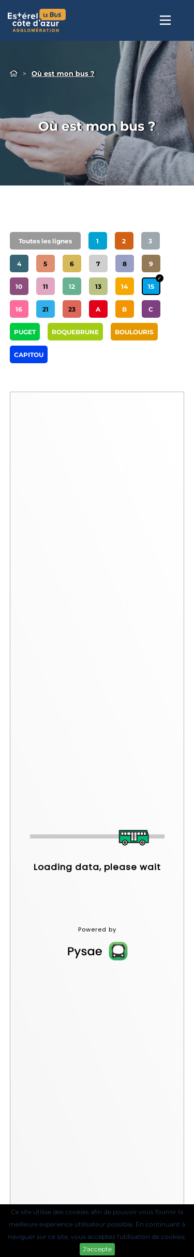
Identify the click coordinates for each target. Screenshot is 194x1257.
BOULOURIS (134, 332)
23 (72, 309)
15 (151, 286)
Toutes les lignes (45, 241)
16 (19, 309)
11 (45, 286)
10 (19, 286)
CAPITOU (28, 355)
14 (124, 286)
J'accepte (97, 1249)
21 (45, 309)
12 (72, 286)
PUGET (25, 332)
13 (98, 286)
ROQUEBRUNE (75, 332)
